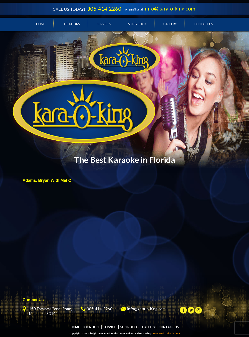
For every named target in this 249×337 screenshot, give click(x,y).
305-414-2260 (104, 9)
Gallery (170, 24)
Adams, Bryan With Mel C (47, 180)
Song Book (137, 24)
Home (41, 24)
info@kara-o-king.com (170, 8)
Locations (71, 24)
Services (104, 24)
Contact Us (203, 24)
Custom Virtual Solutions (165, 333)
